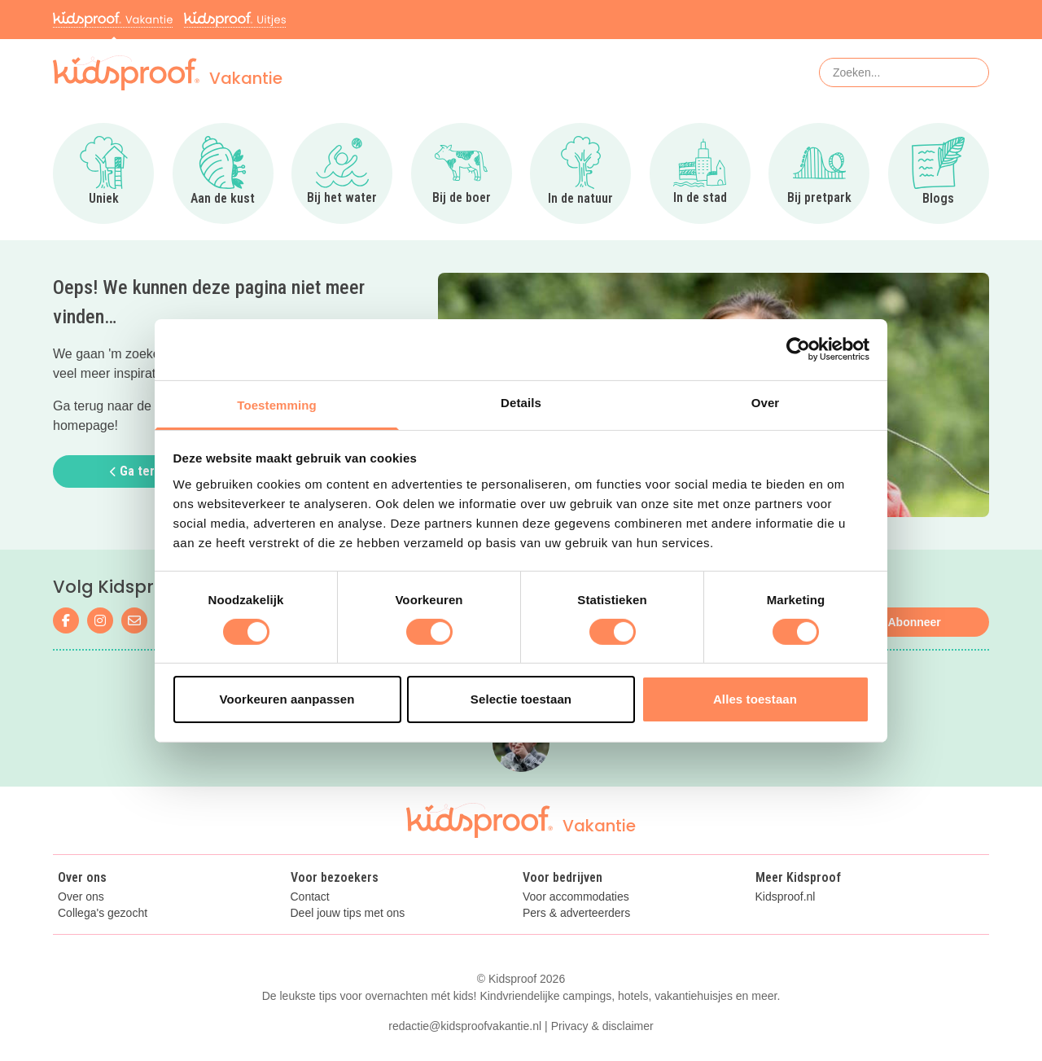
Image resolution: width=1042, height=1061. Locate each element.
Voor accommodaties (576, 897)
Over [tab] (765, 402)
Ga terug (139, 471)
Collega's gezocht (102, 913)
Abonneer (913, 622)
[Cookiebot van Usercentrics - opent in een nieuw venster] (798, 349)
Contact (310, 897)
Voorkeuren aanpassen (287, 699)
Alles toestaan (755, 699)
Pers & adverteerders (576, 913)
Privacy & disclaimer (602, 1026)
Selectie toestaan (521, 699)
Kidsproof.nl (785, 897)
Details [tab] (521, 402)
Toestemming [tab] (277, 404)
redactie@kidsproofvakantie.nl (464, 1026)
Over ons (81, 897)
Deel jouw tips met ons (348, 913)
